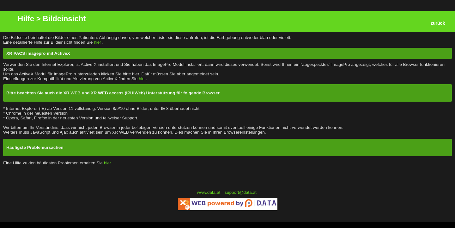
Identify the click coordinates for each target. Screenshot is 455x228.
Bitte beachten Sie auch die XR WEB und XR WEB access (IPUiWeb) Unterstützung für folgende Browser (113, 93)
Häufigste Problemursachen (35, 147)
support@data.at (241, 192)
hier (98, 42)
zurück (438, 23)
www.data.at (209, 192)
